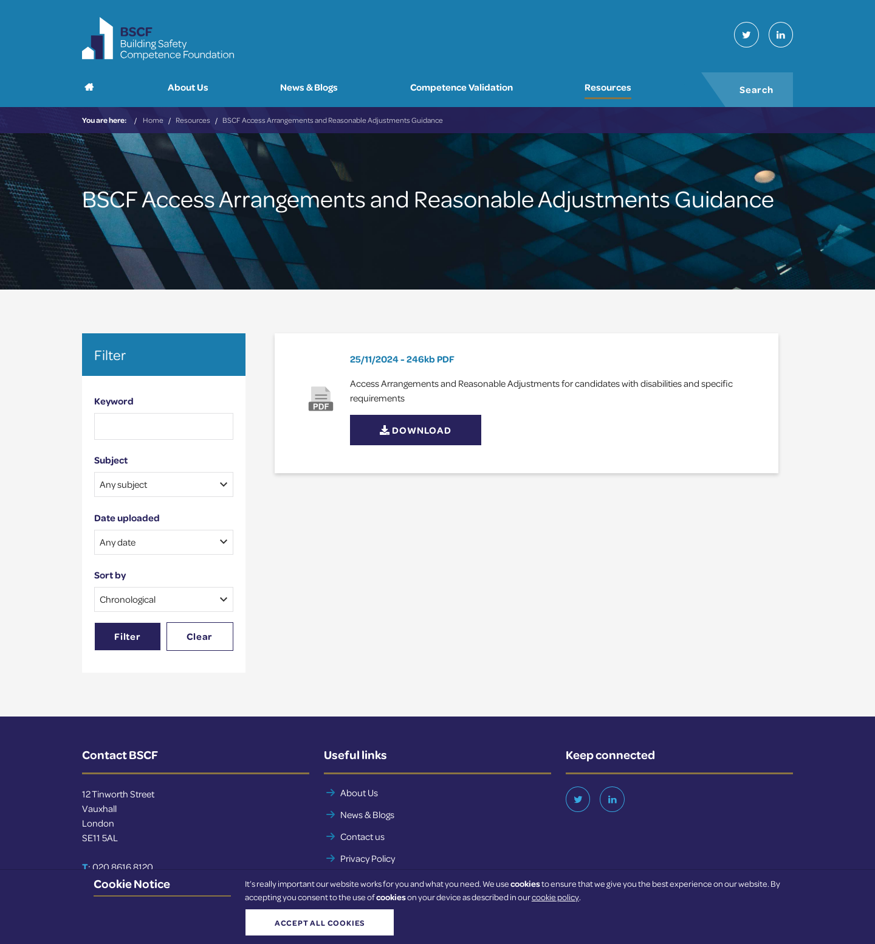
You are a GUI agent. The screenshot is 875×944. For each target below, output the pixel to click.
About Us (359, 793)
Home (153, 120)
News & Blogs (367, 815)
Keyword (114, 401)
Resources (193, 120)
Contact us (362, 837)
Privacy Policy (367, 859)
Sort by (110, 575)
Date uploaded (127, 518)
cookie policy (555, 897)
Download (415, 431)
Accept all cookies (319, 923)
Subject (111, 460)
